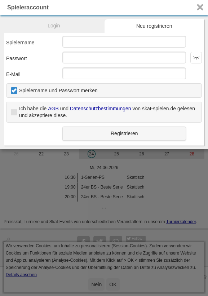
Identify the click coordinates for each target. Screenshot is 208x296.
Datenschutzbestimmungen (100, 108)
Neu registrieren (154, 26)
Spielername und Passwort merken (58, 90)
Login (54, 25)
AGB (53, 108)
